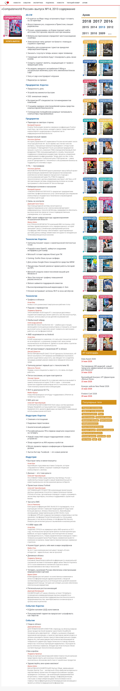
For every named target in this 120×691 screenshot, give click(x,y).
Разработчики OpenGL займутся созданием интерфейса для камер (47, 250)
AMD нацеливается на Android (41, 334)
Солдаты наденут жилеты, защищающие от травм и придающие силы (50, 64)
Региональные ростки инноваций (42, 588)
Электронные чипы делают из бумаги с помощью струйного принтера (49, 43)
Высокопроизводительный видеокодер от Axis (48, 287)
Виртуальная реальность (92, 433)
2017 (98, 21)
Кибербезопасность (90, 424)
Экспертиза (38, 3)
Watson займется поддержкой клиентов (45, 283)
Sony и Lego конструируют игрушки (43, 76)
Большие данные (89, 436)
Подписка (50, 3)
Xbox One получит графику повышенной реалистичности (45, 278)
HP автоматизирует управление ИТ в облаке (47, 349)
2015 (86, 27)
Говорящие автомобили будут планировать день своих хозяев (52, 58)
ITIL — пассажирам (36, 166)
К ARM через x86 (35, 525)
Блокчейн (101, 436)
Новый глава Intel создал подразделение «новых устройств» (49, 438)
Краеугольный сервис (37, 137)
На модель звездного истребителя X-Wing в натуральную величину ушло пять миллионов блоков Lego (51, 70)
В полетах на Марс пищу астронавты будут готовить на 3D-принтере (51, 20)
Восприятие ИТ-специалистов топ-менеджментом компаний (49, 101)
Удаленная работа (89, 414)
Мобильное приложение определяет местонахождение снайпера (52, 37)
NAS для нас (33, 400)
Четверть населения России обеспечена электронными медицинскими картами (52, 571)
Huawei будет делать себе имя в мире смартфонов (50, 545)
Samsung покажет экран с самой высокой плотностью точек (52, 244)
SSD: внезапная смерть (38, 96)
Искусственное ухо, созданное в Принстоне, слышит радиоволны (50, 25)
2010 (94, 33)
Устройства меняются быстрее (41, 92)
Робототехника (88, 417)
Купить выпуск (13, 41)
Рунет (101, 414)
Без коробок (33, 651)
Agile (95, 439)
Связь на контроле (36, 201)
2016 (108, 21)
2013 (102, 27)
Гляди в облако (34, 624)
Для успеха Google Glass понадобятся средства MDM (51, 262)
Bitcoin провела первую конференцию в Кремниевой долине (50, 447)
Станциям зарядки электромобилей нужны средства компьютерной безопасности (51, 107)
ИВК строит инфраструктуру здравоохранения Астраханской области (48, 219)
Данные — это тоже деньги (39, 473)
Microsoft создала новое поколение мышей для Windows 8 (48, 273)
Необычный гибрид (36, 320)
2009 (102, 33)
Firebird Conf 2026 (89, 394)
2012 (110, 27)
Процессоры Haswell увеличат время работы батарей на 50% (51, 267)
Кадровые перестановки (38, 423)
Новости (17, 3)
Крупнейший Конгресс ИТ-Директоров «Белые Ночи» (97, 378)
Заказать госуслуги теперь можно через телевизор (50, 53)
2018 (87, 21)
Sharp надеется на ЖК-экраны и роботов (45, 442)
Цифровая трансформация (92, 411)
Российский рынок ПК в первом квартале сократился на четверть (51, 432)
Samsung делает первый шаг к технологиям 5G (48, 365)
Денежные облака (35, 555)
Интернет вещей (88, 430)
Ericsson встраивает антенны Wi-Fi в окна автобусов (50, 291)
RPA (108, 436)
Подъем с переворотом (38, 308)
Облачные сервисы (103, 417)
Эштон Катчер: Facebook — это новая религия (48, 452)
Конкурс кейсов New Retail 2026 (95, 386)
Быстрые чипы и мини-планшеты (42, 461)
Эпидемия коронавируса (92, 408)
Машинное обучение (90, 420)
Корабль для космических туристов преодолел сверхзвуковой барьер (48, 48)
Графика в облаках (36, 300)
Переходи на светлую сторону (41, 122)
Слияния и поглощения (38, 419)
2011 (86, 33)
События (26, 3)
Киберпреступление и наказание (42, 187)
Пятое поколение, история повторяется (45, 375)
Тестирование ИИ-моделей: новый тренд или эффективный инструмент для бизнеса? (97, 368)
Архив (84, 3)
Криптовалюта (106, 420)
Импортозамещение (105, 430)
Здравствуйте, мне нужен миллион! (43, 663)
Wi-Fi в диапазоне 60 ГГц (38, 390)
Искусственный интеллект (92, 427)
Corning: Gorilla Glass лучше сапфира (44, 258)
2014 (94, 27)
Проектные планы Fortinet (39, 485)
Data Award (86, 439)
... (110, 33)
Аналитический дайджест (39, 427)
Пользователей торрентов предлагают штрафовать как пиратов (50, 615)
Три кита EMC (34, 502)
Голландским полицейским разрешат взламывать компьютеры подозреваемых (50, 113)
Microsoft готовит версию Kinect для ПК (45, 254)
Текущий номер (73, 3)
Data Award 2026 (88, 359)
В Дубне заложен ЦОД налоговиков (43, 610)
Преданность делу (36, 89)
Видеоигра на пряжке (37, 80)
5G (99, 439)
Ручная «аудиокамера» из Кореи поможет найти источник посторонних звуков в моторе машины (49, 31)
